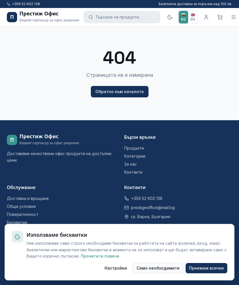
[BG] (183, 17)
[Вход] (206, 17)
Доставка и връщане (28, 198)
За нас (130, 164)
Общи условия (21, 206)
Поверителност (23, 214)
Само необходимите (158, 268)
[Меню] (233, 17)
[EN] (192, 17)
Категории (134, 156)
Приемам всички (206, 268)
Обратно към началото (119, 91)
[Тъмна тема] (170, 17)
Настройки (116, 268)
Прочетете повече (100, 256)
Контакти (133, 172)
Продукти (134, 148)
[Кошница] (220, 17)
